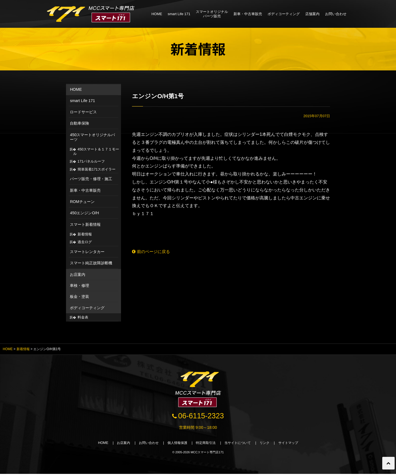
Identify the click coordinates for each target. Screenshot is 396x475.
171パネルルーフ (91, 161)
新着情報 (85, 234)
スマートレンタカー (87, 251)
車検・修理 (79, 285)
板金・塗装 (79, 296)
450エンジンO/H (84, 213)
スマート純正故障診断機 (91, 263)
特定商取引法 (206, 444)
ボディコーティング (284, 14)
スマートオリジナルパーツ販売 (212, 14)
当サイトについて (240, 444)
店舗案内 (312, 14)
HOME (157, 14)
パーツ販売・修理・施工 (91, 179)
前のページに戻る (152, 251)
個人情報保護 (175, 444)
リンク (269, 444)
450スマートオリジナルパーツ (92, 137)
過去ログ (85, 242)
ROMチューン (82, 201)
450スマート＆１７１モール (96, 151)
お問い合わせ (335, 14)
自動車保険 (79, 123)
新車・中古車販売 (247, 14)
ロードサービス (83, 112)
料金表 (83, 317)
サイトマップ (294, 444)
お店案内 (77, 274)
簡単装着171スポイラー (97, 169)
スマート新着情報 (85, 224)
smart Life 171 (179, 14)
